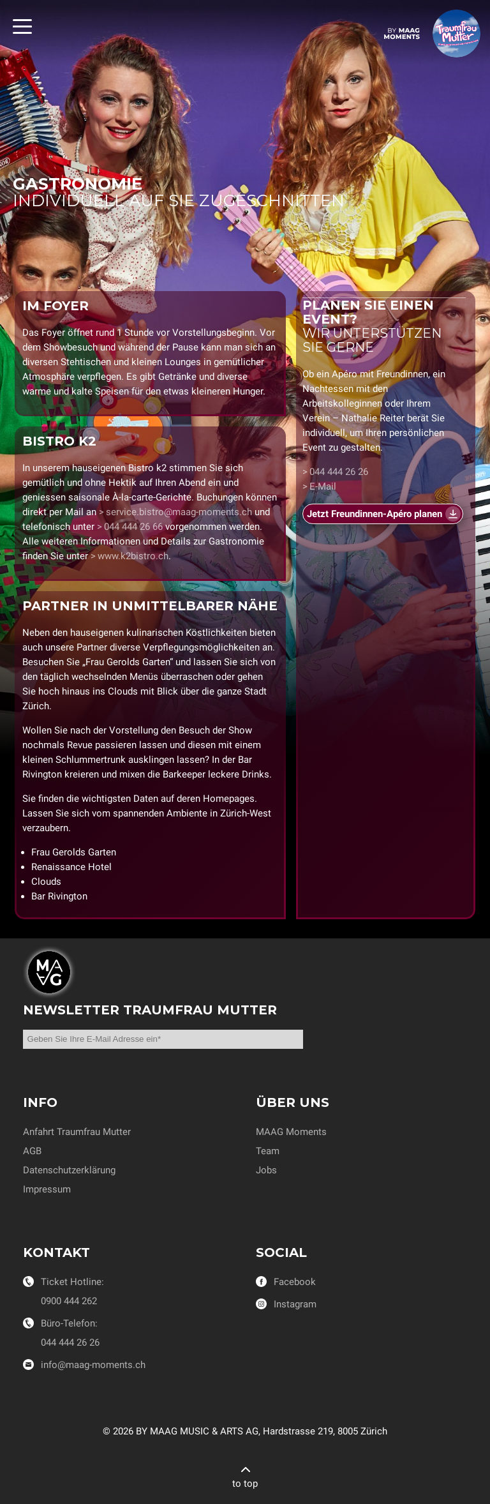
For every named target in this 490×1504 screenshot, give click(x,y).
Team (267, 1151)
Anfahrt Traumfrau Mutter (77, 1132)
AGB (32, 1151)
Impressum (47, 1189)
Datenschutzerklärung (69, 1170)
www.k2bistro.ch (133, 556)
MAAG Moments (291, 1132)
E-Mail (322, 487)
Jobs (266, 1170)
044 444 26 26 (338, 472)
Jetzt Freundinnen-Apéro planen (374, 514)
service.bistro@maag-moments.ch (179, 512)
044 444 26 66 (133, 526)
